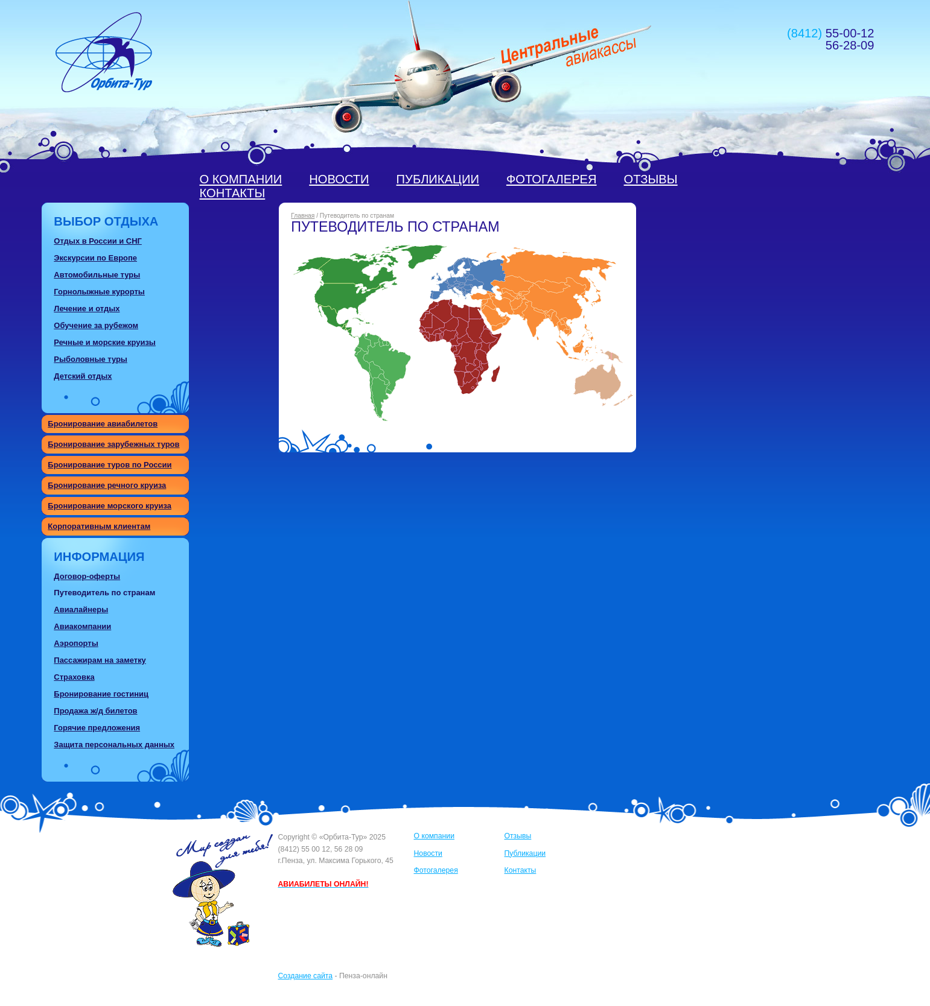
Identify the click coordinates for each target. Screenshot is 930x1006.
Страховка (74, 677)
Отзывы (651, 179)
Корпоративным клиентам (99, 526)
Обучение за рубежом (96, 325)
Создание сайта (305, 976)
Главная (302, 215)
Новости (339, 179)
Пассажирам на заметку (99, 660)
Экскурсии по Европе (95, 257)
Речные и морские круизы (105, 342)
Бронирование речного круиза (107, 485)
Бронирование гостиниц (101, 693)
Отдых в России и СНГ (98, 240)
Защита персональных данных (114, 744)
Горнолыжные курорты (99, 291)
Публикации (438, 179)
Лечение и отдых (86, 308)
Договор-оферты (87, 576)
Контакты (233, 193)
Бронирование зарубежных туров (113, 444)
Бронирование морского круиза (109, 505)
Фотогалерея (551, 179)
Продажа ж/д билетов (95, 710)
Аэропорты (76, 643)
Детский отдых (83, 376)
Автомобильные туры (97, 274)
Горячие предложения (97, 727)
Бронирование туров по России (109, 464)
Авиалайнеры (81, 609)
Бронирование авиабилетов (103, 423)
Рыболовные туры (90, 359)
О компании (241, 179)
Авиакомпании (82, 626)
